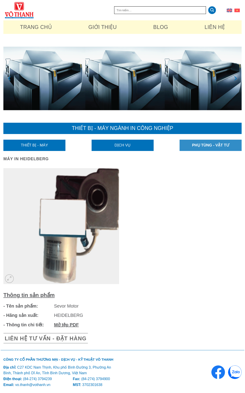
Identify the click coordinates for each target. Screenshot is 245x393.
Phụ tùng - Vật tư (210, 145)
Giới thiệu (102, 27)
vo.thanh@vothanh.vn (32, 385)
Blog (160, 27)
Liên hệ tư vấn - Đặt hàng (46, 338)
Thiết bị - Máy (34, 145)
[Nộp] (212, 10)
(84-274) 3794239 (37, 379)
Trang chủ (36, 27)
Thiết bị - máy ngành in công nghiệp (122, 128)
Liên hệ (215, 27)
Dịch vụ (123, 145)
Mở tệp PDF (66, 324)
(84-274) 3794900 (95, 379)
